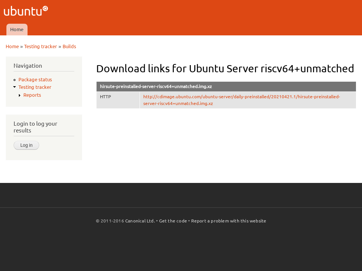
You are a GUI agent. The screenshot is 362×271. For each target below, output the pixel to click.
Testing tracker (40, 46)
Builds (69, 46)
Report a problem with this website (229, 220)
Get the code (173, 220)
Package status (35, 79)
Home (16, 29)
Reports (32, 94)
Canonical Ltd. (140, 220)
